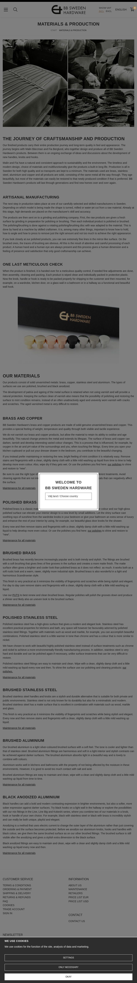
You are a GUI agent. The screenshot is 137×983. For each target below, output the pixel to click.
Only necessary (69, 967)
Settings (68, 957)
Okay (68, 976)
